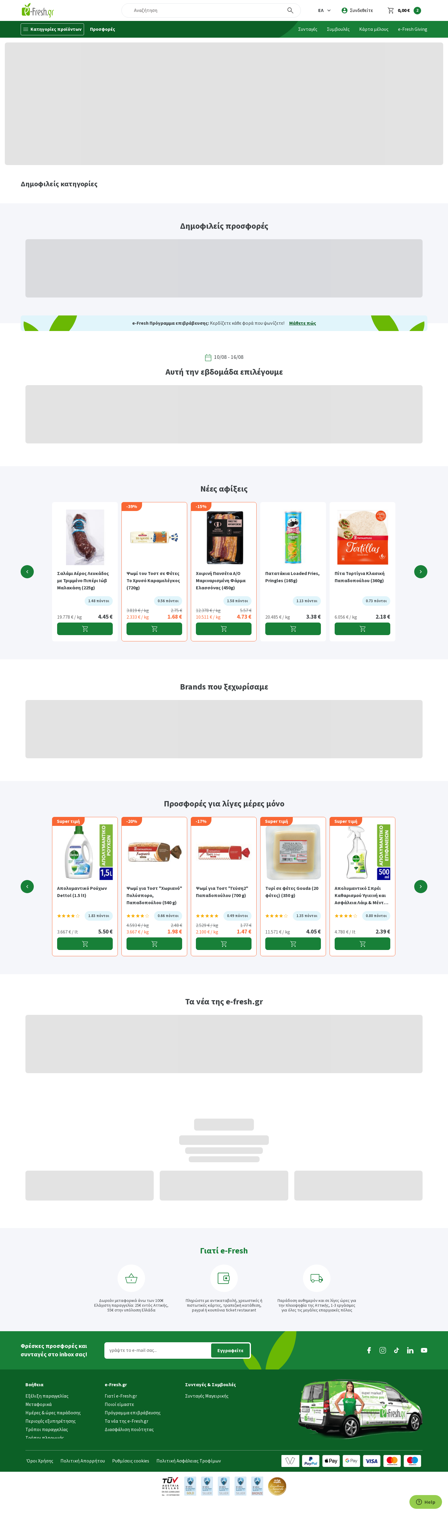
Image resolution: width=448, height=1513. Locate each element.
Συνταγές (307, 29)
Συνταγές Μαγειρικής (206, 1394)
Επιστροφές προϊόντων (50, 1444)
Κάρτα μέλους (373, 29)
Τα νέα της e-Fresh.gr (126, 1419)
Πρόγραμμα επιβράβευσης (133, 1411)
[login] (357, 10)
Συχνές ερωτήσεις (43, 1453)
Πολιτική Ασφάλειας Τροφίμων (188, 1476)
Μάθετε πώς (302, 323)
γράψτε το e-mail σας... (133, 1350)
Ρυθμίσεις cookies (130, 1476)
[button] (325, 10)
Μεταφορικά (38, 1402)
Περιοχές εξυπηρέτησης (50, 1419)
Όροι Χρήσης (40, 1476)
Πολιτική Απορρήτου (82, 1476)
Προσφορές (102, 29)
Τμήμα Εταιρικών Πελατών (133, 1436)
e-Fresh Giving (412, 29)
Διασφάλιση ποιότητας (129, 1427)
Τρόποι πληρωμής (44, 1436)
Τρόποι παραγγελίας (46, 1427)
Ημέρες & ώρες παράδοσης (53, 1411)
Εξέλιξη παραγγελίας (46, 1394)
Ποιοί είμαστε (119, 1402)
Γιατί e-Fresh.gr (121, 1394)
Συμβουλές (338, 29)
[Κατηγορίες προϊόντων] (52, 29)
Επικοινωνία (118, 1444)
